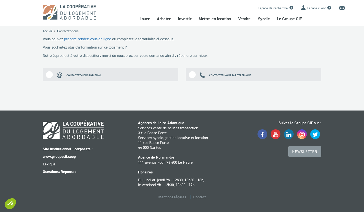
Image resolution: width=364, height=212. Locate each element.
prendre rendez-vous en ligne (87, 38)
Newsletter (304, 151)
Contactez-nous (68, 31)
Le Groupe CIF (289, 19)
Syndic (264, 19)
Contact (199, 197)
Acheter (164, 19)
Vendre (244, 19)
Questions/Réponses (59, 171)
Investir (184, 19)
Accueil (48, 31)
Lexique (49, 164)
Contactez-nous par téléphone (220, 74)
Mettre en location (215, 19)
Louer (144, 19)
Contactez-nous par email (74, 74)
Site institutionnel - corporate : (68, 148)
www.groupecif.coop (59, 156)
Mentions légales (172, 197)
